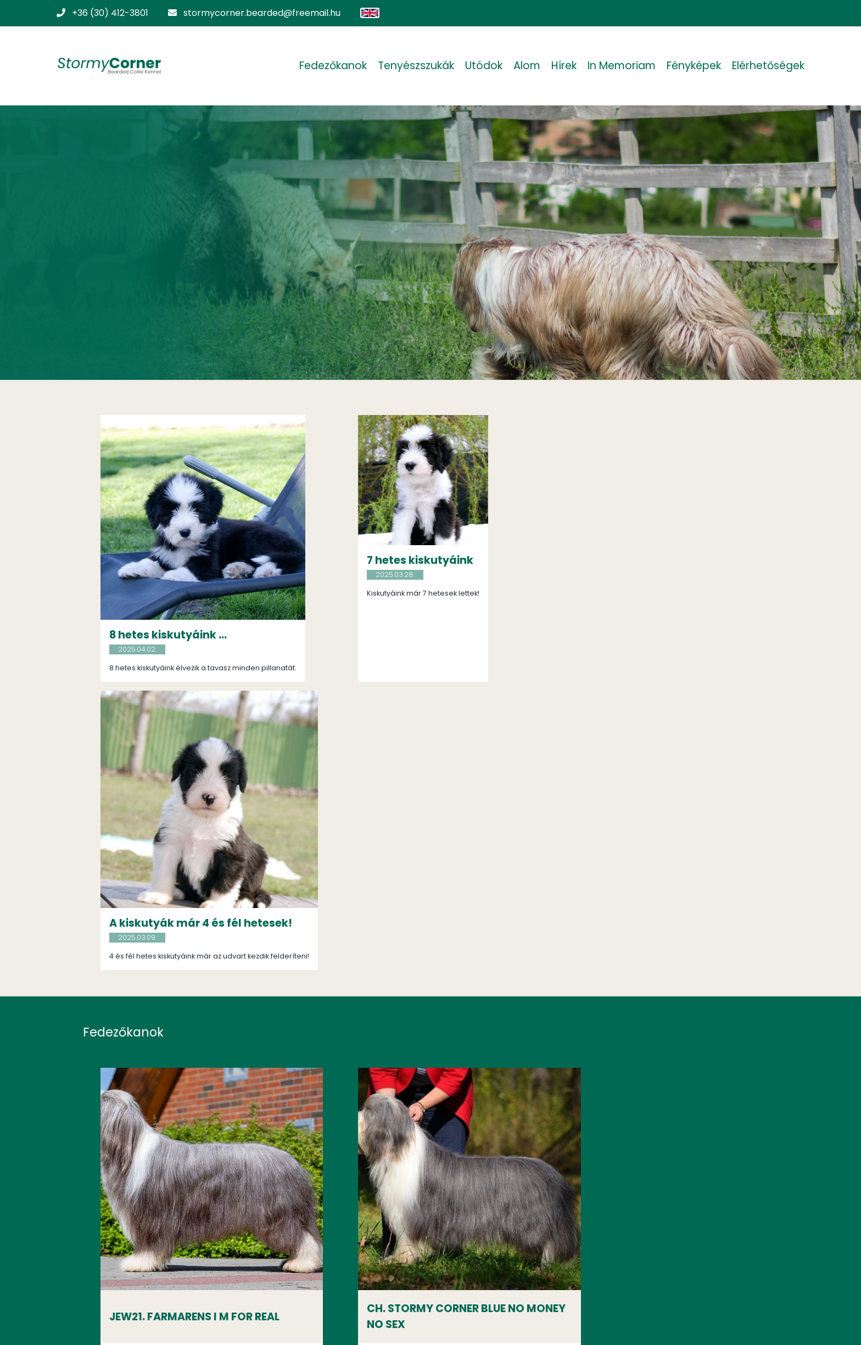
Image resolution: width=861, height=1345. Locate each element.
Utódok (481, 65)
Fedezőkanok (330, 65)
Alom (524, 65)
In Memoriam (619, 65)
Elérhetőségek (765, 65)
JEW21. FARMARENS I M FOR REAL (197, 1013)
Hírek (561, 65)
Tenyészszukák (413, 65)
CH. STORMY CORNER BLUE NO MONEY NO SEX (421, 1013)
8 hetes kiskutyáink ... (171, 625)
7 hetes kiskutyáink (395, 560)
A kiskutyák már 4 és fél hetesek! (638, 632)
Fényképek (691, 65)
